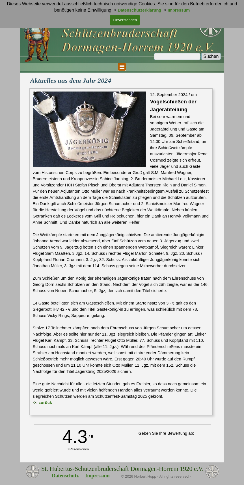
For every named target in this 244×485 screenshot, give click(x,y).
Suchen (211, 56)
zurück (45, 402)
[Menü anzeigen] (122, 67)
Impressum (97, 476)
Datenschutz (65, 476)
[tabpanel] (121, 252)
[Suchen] (177, 56)
